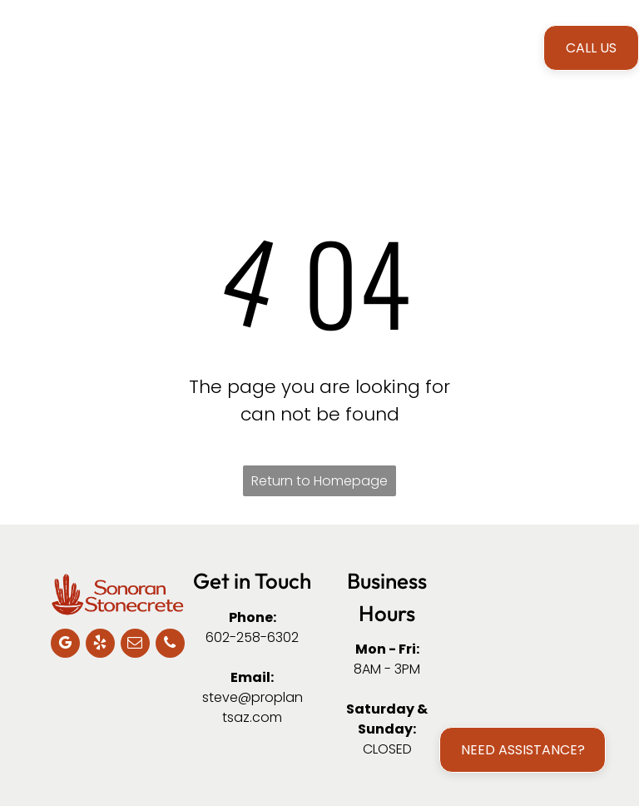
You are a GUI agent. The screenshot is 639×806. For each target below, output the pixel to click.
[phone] (170, 645)
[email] (135, 645)
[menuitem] (186, 47)
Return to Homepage (319, 480)
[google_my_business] (65, 645)
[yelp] (100, 645)
